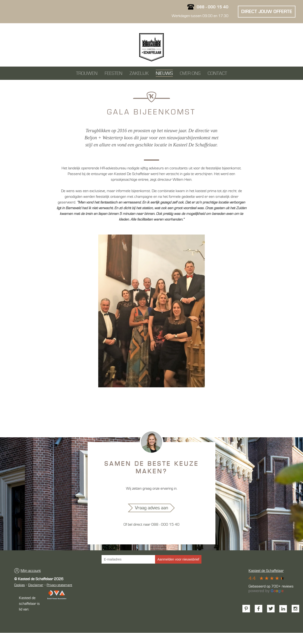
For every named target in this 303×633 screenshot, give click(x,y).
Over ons (190, 73)
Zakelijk (139, 73)
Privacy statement (59, 585)
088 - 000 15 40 (212, 7)
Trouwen (87, 73)
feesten (113, 73)
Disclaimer (35, 585)
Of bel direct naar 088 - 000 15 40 (151, 525)
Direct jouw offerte (266, 12)
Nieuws (164, 73)
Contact (217, 73)
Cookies (19, 585)
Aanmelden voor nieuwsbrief (178, 559)
